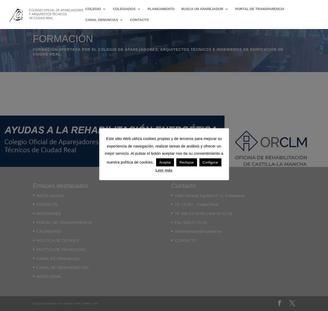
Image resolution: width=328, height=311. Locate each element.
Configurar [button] (210, 162)
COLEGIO (93, 9)
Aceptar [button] (165, 162)
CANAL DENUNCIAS (101, 20)
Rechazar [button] (186, 162)
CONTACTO (139, 20)
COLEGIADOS (124, 9)
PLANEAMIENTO (161, 9)
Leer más (164, 170)
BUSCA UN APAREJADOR (202, 9)
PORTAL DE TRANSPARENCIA (259, 9)
